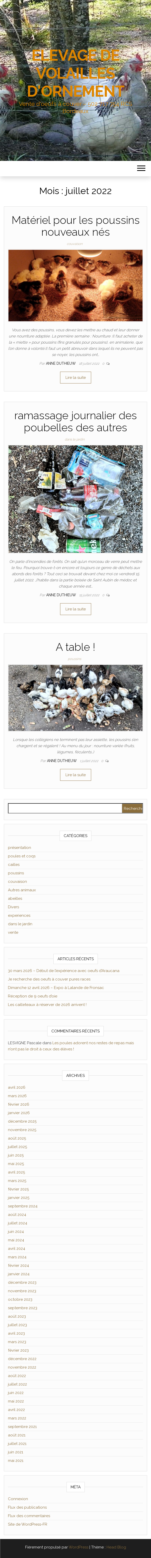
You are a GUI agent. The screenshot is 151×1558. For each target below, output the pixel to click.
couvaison (74, 244)
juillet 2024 (17, 1223)
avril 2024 (16, 1248)
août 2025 (17, 1138)
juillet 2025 (17, 1146)
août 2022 (17, 1375)
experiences (19, 915)
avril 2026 (16, 1087)
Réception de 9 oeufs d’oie (32, 996)
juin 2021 (15, 1452)
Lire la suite (75, 377)
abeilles (15, 898)
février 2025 (18, 1189)
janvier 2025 (18, 1197)
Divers (13, 907)
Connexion (18, 1499)
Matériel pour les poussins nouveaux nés (76, 226)
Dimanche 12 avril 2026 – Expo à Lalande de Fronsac (56, 987)
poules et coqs (21, 856)
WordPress (78, 1547)
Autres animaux (22, 890)
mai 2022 (16, 1401)
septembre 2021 (22, 1426)
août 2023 (17, 1316)
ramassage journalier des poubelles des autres (75, 421)
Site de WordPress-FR (27, 1524)
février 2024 (18, 1265)
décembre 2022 (22, 1359)
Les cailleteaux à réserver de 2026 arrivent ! (47, 1004)
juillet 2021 (17, 1443)
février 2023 (18, 1350)
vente (13, 932)
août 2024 (17, 1214)
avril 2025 (16, 1172)
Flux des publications (27, 1507)
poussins (74, 659)
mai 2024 (16, 1240)
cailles (14, 864)
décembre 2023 (22, 1282)
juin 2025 (16, 1155)
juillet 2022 (17, 1384)
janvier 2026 (19, 1113)
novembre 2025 (22, 1130)
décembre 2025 (22, 1121)
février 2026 (18, 1104)
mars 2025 (17, 1180)
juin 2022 (16, 1392)
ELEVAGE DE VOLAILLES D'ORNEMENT (75, 73)
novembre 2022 (22, 1367)
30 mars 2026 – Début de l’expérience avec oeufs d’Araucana (63, 970)
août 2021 (16, 1435)
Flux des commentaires (29, 1516)
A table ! (75, 647)
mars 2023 (17, 1342)
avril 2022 (16, 1409)
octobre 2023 (20, 1299)
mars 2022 (17, 1418)
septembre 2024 (22, 1206)
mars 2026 (17, 1096)
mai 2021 (15, 1460)
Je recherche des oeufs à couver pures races (49, 979)
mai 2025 (16, 1163)
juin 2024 (16, 1231)
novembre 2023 (22, 1291)
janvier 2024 (19, 1274)
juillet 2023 (17, 1325)
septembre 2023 (22, 1308)
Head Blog (116, 1547)
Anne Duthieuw (61, 363)
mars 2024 (17, 1257)
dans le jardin (74, 439)
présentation (19, 847)
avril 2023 (16, 1333)
